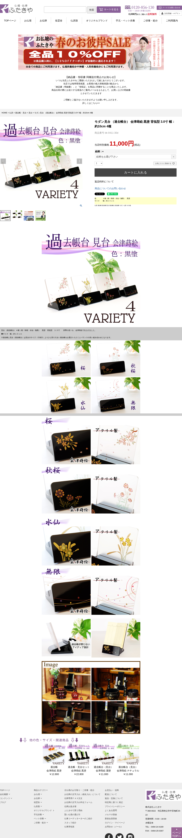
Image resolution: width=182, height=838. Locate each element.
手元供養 (39, 814)
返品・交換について (114, 798)
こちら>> (95, 103)
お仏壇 (27, 20)
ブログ (3, 802)
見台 (30, 113)
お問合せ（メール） (114, 826)
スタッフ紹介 (70, 822)
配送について (111, 794)
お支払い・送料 (112, 790)
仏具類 (74, 20)
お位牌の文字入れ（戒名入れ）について (82, 794)
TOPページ (10, 20)
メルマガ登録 (111, 814)
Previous (3, 161)
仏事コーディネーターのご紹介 (78, 818)
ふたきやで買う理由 (73, 810)
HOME (4, 113)
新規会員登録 (111, 818)
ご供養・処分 (150, 20)
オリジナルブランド (97, 20)
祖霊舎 (58, 20)
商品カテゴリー (41, 790)
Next (79, 161)
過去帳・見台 (20, 113)
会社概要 (5, 794)
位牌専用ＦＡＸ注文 (73, 798)
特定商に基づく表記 (114, 802)
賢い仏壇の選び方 (72, 814)
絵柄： (100, 151)
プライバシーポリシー (115, 806)
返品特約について (104, 181)
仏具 (11, 113)
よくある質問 (111, 810)
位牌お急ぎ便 (70, 806)
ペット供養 (40, 818)
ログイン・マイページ (115, 822)
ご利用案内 (172, 20)
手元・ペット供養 (125, 20)
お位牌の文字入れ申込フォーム (78, 802)
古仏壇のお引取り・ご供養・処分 (79, 790)
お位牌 (43, 20)
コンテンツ (6, 798)
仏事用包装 (69, 826)
